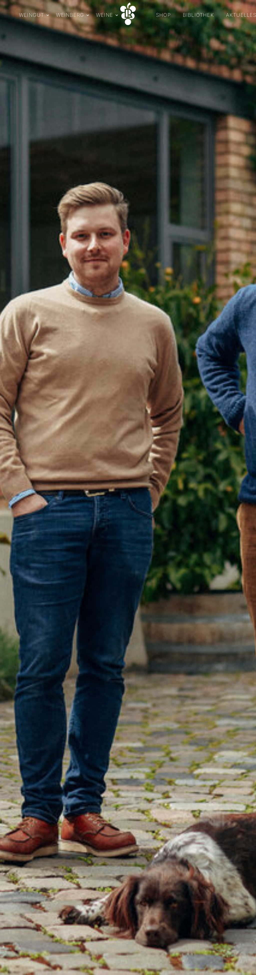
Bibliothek (198, 15)
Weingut (31, 15)
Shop (163, 15)
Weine (104, 15)
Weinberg (70, 15)
